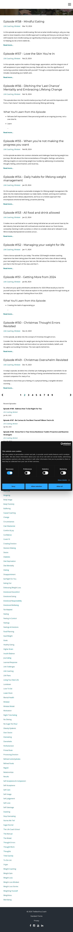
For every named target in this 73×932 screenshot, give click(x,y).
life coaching (8, 26)
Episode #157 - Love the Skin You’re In (29, 53)
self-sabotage (8, 807)
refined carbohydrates (11, 759)
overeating (7, 737)
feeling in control (10, 618)
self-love (6, 803)
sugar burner (8, 825)
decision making (9, 548)
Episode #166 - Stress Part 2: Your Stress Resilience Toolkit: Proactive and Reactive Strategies (35, 433)
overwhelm (7, 741)
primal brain (8, 750)
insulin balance (9, 653)
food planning (8, 631)
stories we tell (9, 820)
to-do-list (7, 860)
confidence (7, 535)
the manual (7, 834)
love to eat (7, 689)
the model (7, 838)
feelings (6, 623)
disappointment (9, 574)
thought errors (9, 842)
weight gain (8, 873)
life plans (7, 675)
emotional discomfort (11, 592)
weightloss (7, 895)
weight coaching (9, 869)
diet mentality (8, 566)
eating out (7, 583)
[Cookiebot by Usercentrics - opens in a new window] (62, 444)
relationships (8, 772)
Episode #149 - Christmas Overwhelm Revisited (35, 360)
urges (5, 864)
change (6, 517)
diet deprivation (9, 561)
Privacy (36, 921)
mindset (17, 26)
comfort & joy (8, 530)
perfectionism (8, 746)
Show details (62, 480)
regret (5, 768)
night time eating (10, 715)
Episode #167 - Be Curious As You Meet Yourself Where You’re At (28, 420)
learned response (10, 662)
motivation (7, 711)
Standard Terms (36, 916)
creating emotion (9, 544)
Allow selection (36, 486)
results (6, 776)
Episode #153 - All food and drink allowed (31, 212)
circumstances (8, 522)
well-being (7, 900)
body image (7, 500)
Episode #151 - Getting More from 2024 (29, 277)
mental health (8, 697)
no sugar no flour (10, 724)
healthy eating (8, 645)
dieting (6, 570)
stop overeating (9, 816)
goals (5, 640)
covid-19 (6, 539)
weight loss (8, 878)
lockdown (7, 684)
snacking (6, 812)
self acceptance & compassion (14, 781)
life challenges (9, 667)
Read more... (8, 45)
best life (6, 491)
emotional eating (9, 596)
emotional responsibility (12, 601)
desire (5, 552)
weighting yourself (10, 891)
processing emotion (10, 755)
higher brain (8, 649)
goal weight (8, 636)
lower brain (8, 693)
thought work (8, 847)
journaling (7, 658)
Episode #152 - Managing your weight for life (33, 244)
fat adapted (7, 609)
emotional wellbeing (11, 605)
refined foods (8, 763)
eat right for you (9, 579)
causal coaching (9, 513)
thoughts (7, 851)
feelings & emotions (10, 627)
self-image (7, 794)
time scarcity (8, 856)
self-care (6, 790)
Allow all (60, 486)
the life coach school (11, 829)
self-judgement (9, 798)
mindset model (8, 706)
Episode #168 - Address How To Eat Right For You (22, 409)
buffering (7, 508)
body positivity (8, 504)
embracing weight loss (12, 587)
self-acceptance (9, 785)
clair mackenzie (9, 526)
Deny (13, 486)
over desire (7, 733)
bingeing (6, 495)
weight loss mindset (11, 882)
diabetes (6, 557)
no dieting (7, 719)
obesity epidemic (9, 728)
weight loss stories (10, 886)
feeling (6, 614)
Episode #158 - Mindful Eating (23, 21)
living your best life (11, 680)
